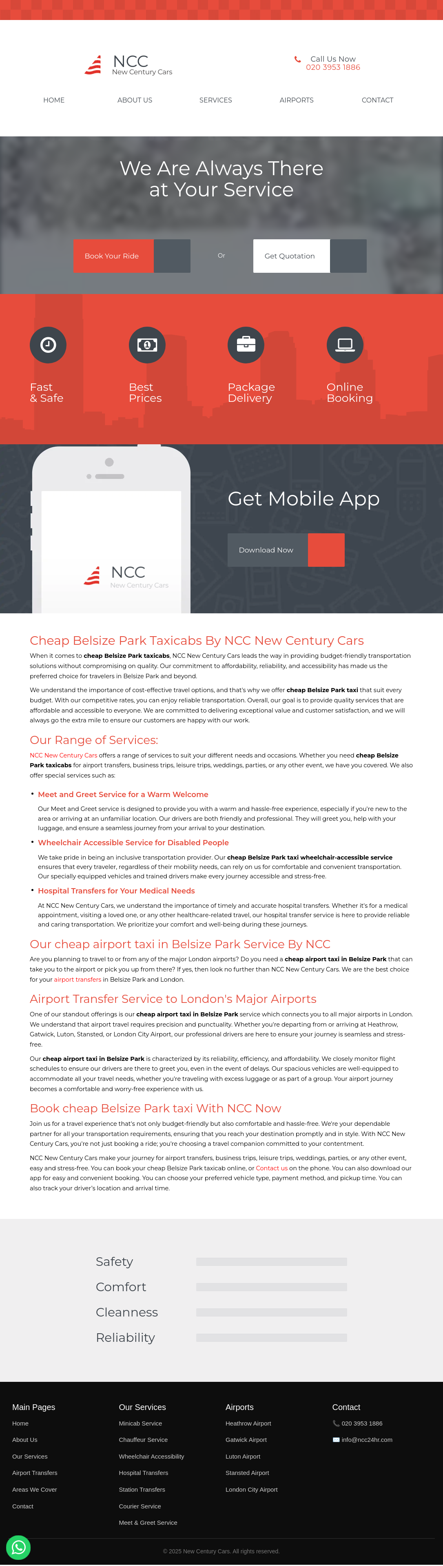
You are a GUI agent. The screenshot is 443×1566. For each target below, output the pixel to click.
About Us (134, 100)
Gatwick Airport (246, 1441)
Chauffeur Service (143, 1441)
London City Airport (252, 1491)
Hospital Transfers (143, 1474)
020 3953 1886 (333, 67)
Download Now (269, 553)
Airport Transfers (35, 1474)
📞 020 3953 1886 (357, 1424)
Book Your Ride (110, 256)
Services (215, 100)
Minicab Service (140, 1424)
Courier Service (140, 1507)
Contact (377, 100)
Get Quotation (293, 256)
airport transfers (78, 981)
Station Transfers (142, 1491)
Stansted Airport (247, 1474)
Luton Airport (243, 1457)
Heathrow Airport (248, 1424)
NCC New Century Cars (63, 756)
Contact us (272, 1169)
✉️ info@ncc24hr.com (362, 1441)
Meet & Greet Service (148, 1524)
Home (53, 100)
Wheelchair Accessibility (151, 1457)
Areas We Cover (34, 1491)
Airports (297, 100)
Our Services (30, 1457)
